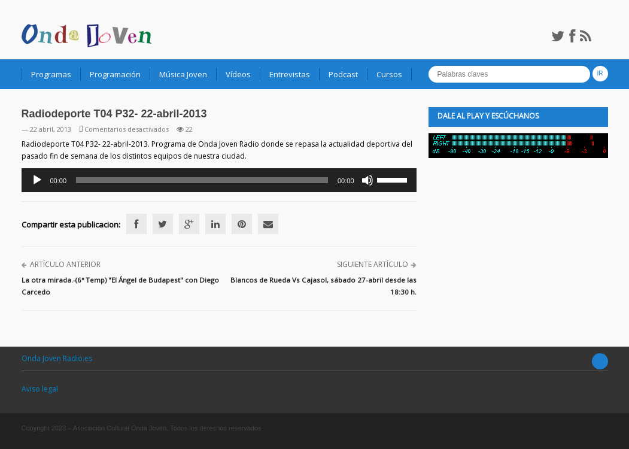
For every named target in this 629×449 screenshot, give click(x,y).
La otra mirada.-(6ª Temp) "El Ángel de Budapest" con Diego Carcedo (120, 285)
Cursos (389, 74)
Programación (115, 74)
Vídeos (238, 74)
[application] (219, 180)
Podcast (343, 74)
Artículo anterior (65, 264)
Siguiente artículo (372, 264)
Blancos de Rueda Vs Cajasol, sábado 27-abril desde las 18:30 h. (323, 285)
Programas (51, 74)
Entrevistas (289, 74)
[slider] (202, 180)
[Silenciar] (367, 180)
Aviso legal (40, 389)
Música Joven (183, 74)
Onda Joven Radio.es (57, 358)
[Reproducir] (37, 180)
